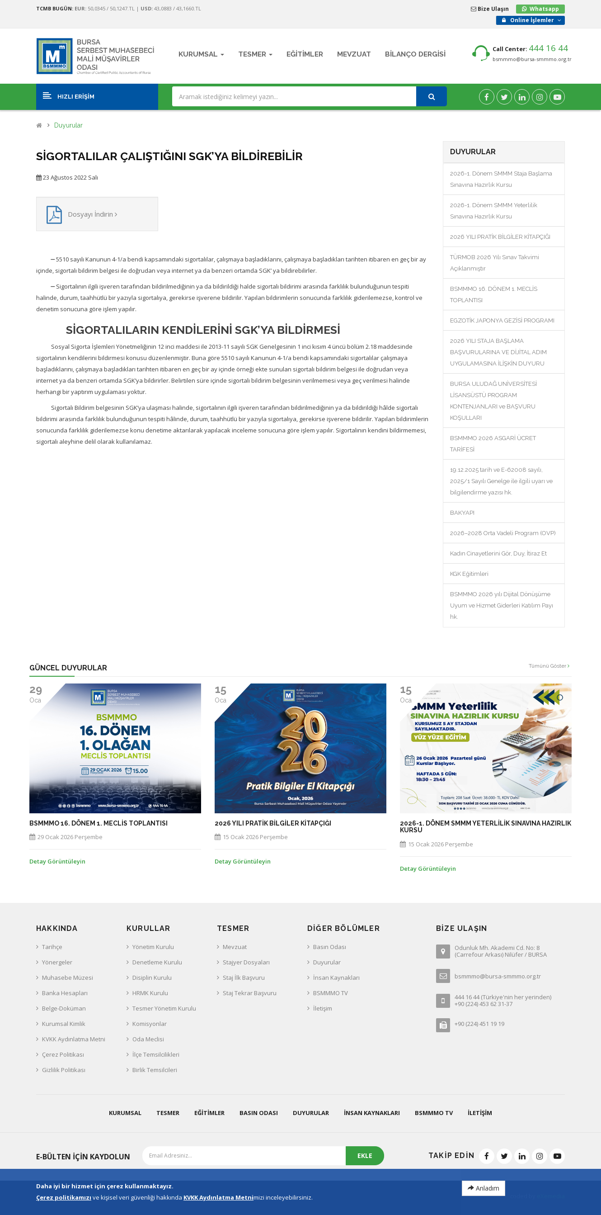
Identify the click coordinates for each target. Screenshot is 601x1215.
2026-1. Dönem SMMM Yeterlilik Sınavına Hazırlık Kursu (485, 827)
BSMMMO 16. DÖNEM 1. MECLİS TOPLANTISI (98, 823)
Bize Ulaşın (490, 9)
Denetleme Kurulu (157, 962)
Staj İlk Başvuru (244, 977)
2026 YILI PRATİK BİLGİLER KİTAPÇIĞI (500, 236)
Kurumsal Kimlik (63, 1024)
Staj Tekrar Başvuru (250, 993)
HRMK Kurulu (150, 993)
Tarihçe (52, 947)
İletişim (322, 1008)
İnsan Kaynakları (336, 977)
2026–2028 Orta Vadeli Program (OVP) (503, 533)
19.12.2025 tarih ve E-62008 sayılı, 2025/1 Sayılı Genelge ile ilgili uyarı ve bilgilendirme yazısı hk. (501, 481)
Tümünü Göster (549, 666)
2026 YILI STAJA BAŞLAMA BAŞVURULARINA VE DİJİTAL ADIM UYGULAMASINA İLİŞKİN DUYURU (498, 352)
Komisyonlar (149, 1024)
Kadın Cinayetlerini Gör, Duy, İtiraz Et (498, 553)
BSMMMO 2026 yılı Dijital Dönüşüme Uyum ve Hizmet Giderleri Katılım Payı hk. (501, 605)
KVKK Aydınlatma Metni (73, 1039)
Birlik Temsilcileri (154, 1070)
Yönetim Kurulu (153, 947)
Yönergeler (57, 962)
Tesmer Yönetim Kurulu (164, 1008)
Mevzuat (235, 947)
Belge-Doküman (64, 1008)
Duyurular (68, 125)
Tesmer (167, 1113)
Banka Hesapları (65, 993)
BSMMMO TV (330, 993)
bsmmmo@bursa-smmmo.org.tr (532, 59)
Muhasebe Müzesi (67, 977)
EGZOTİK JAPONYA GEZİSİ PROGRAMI (502, 320)
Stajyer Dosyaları (246, 962)
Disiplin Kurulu (152, 977)
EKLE (364, 1155)
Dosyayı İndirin (92, 213)
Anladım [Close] (483, 1188)
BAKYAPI (462, 512)
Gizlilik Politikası (63, 1070)
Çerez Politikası (63, 1054)
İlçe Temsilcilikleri (155, 1054)
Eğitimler (209, 1113)
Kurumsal (125, 1113)
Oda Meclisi (148, 1039)
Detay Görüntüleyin (57, 861)
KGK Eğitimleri (469, 573)
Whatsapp (544, 9)
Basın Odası (329, 947)
